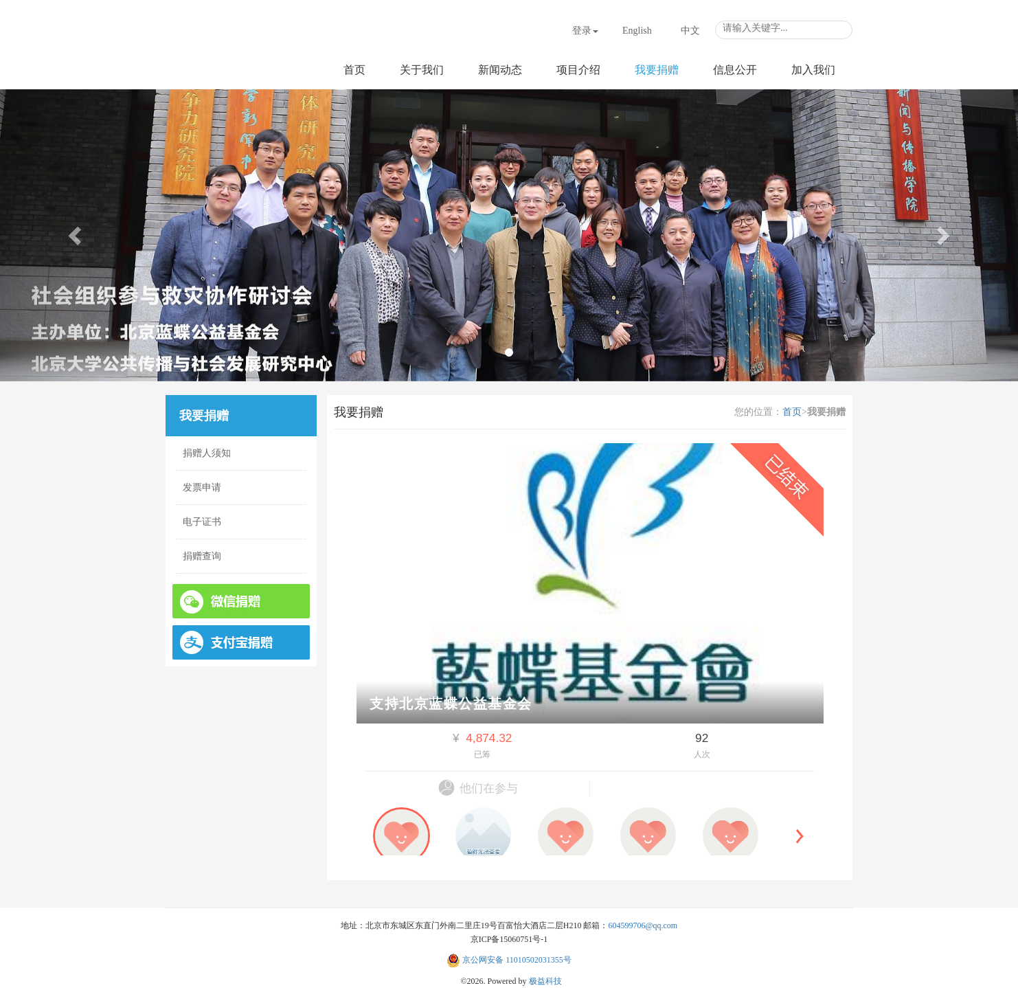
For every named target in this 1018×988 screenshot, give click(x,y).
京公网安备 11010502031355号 (509, 960)
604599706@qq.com (642, 925)
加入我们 (813, 70)
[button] (76, 235)
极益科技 (545, 981)
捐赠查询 (202, 556)
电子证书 (202, 522)
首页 (354, 70)
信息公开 (735, 70)
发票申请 (202, 487)
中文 (690, 30)
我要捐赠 (657, 70)
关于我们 (422, 70)
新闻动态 (500, 70)
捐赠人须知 (207, 453)
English (637, 30)
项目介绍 (578, 70)
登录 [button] (585, 30)
